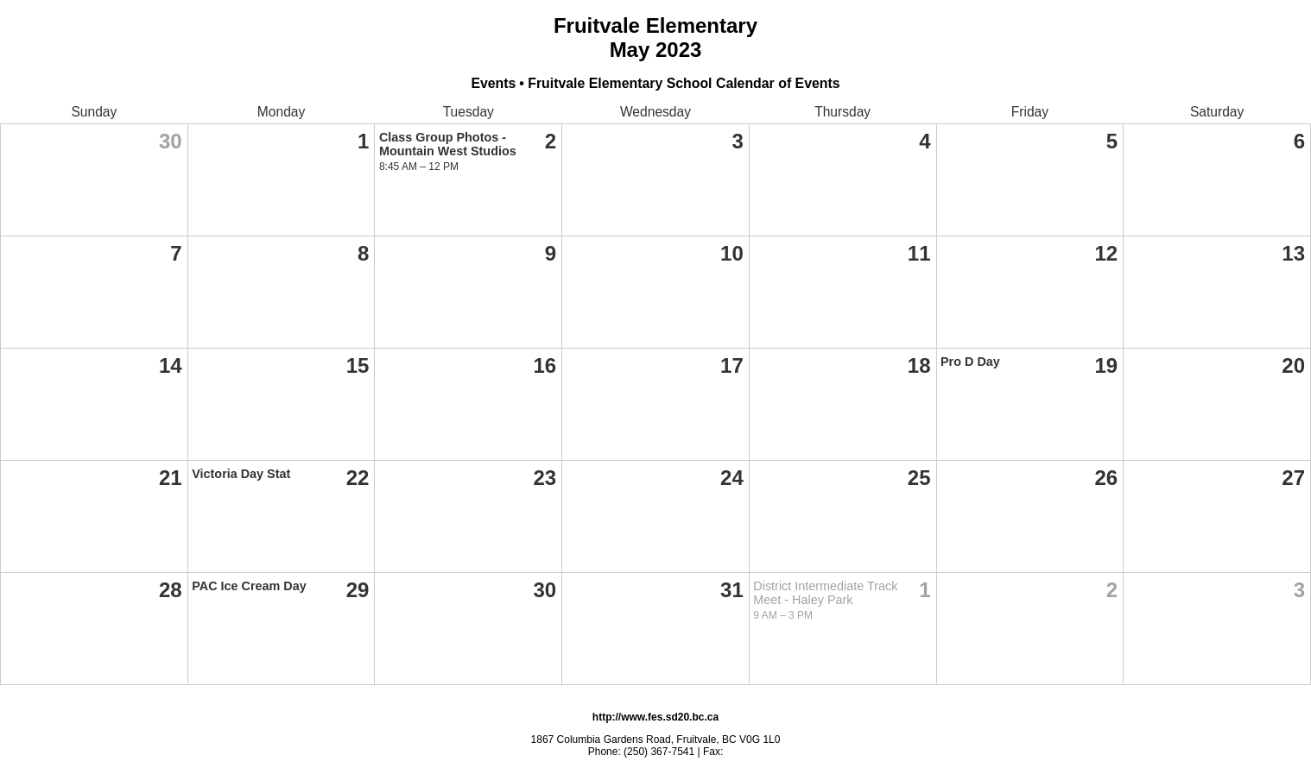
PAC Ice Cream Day (249, 586)
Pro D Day (970, 361)
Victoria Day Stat (241, 474)
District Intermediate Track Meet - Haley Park (825, 593)
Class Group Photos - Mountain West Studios (447, 144)
